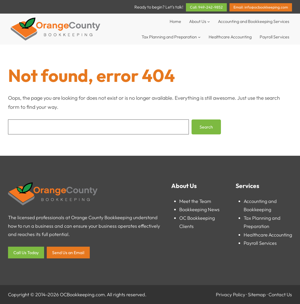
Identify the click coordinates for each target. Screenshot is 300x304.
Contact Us (280, 294)
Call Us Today (26, 252)
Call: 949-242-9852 (206, 7)
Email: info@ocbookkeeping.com (260, 7)
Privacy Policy (230, 294)
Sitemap (257, 294)
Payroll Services (260, 243)
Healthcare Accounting (268, 235)
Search (206, 127)
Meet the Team (195, 201)
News (214, 209)
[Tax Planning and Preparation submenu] (199, 36)
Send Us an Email (68, 252)
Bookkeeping (193, 209)
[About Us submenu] (208, 21)
